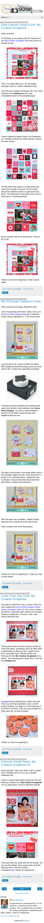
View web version (22, 893)
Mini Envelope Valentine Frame (21, 301)
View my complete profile (10, 916)
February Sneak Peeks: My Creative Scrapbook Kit (18, 763)
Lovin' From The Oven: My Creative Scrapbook (18, 597)
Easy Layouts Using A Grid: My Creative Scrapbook (21, 26)
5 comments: (28, 877)
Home (22, 889)
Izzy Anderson (17, 900)
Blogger (26, 921)
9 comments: (28, 583)
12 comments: (28, 289)
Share (5, 292)
